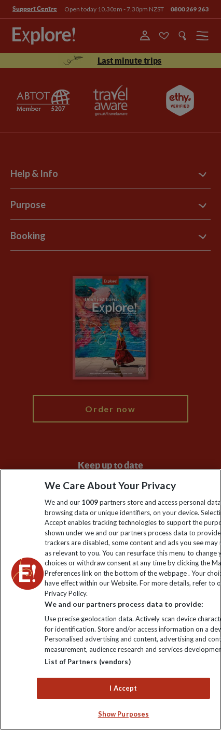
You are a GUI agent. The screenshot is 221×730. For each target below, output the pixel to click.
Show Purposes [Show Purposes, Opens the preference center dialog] (123, 714)
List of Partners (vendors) (87, 662)
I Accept (123, 688)
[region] (110, 599)
